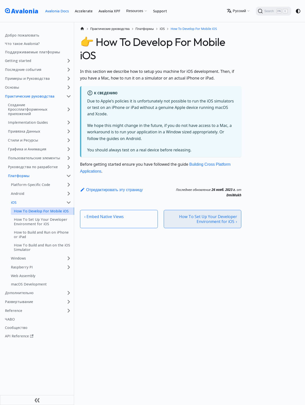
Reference (13, 310)
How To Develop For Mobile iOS (41, 211)
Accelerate (84, 11)
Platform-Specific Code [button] (30, 184)
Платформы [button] (18, 175)
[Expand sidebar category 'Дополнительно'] (68, 293)
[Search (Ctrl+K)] (273, 11)
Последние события (23, 69)
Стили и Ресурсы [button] (23, 140)
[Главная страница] (82, 28)
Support (160, 11)
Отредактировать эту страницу (111, 190)
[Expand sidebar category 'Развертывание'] (68, 302)
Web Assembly (23, 275)
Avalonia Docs (57, 11)
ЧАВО (10, 319)
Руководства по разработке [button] (33, 166)
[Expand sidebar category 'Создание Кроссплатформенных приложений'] (68, 109)
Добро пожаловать (22, 35)
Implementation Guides (28, 122)
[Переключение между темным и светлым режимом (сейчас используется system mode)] (298, 11)
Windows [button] (18, 258)
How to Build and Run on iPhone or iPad (41, 234)
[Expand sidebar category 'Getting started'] (68, 61)
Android (17, 193)
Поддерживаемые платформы (32, 52)
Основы (12, 87)
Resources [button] (134, 11)
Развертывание (19, 301)
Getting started (18, 60)
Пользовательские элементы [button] (34, 158)
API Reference (19, 336)
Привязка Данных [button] (24, 131)
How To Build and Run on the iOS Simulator (42, 247)
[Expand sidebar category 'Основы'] (68, 87)
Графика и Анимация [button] (27, 149)
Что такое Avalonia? (22, 43)
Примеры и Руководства (27, 78)
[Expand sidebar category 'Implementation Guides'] (68, 122)
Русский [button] (236, 10)
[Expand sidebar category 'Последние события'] (68, 70)
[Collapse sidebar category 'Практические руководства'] (68, 96)
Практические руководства (29, 96)
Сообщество (16, 327)
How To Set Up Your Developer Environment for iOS (40, 221)
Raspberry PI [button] (22, 267)
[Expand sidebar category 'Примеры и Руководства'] (68, 78)
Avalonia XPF (109, 11)
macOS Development (29, 284)
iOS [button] (14, 202)
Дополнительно (19, 292)
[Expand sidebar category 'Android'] (68, 194)
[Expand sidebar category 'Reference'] (68, 311)
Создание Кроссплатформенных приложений (27, 109)
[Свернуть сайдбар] (37, 400)
